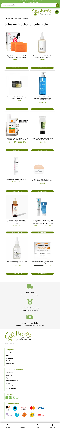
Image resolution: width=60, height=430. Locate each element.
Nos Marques (9, 372)
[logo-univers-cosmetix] (30, 12)
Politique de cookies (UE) (12, 388)
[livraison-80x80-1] (30, 287)
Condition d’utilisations (12, 380)
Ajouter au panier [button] (17, 67)
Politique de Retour (11, 385)
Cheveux (8, 355)
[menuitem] (6, 12)
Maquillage (9, 360)
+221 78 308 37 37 (9, 344)
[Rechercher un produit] (30, 5)
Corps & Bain (9, 358)
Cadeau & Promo (10, 353)
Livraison (30, 293)
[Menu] (6, 12)
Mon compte (9, 375)
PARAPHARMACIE (11, 363)
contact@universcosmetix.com (12, 342)
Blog (7, 378)
